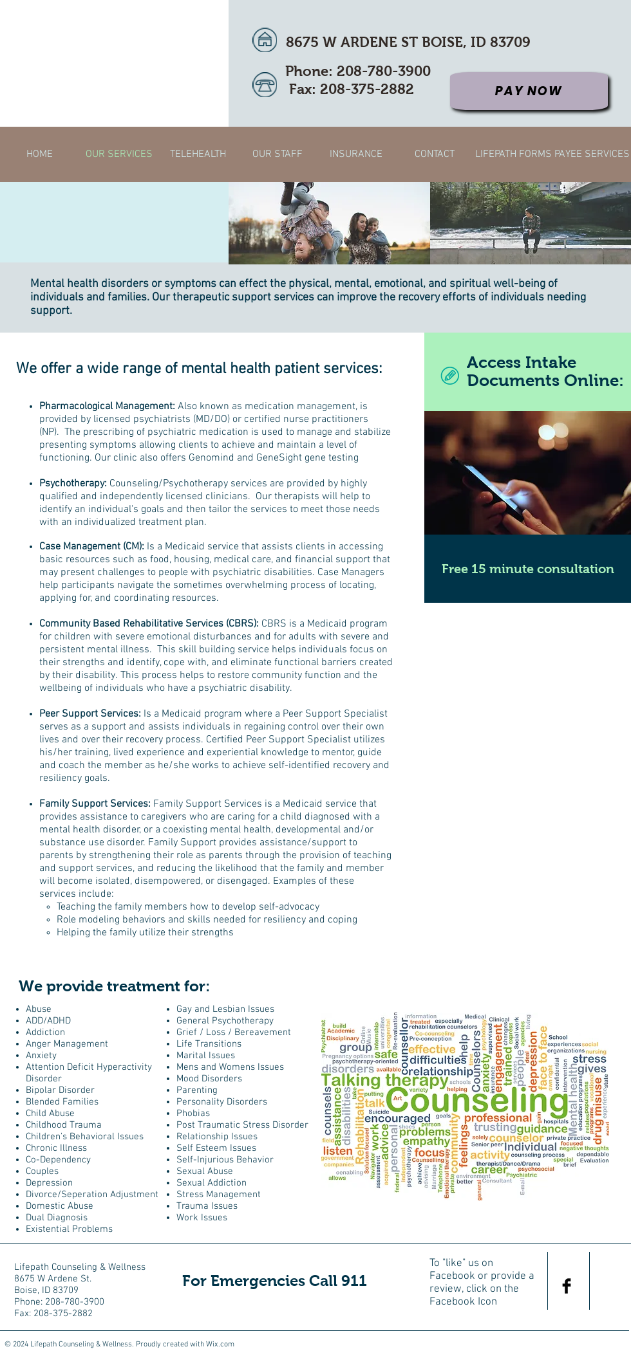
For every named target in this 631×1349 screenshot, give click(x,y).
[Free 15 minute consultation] (527, 569)
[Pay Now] (529, 91)
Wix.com (220, 1344)
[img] (329, 223)
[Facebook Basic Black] (566, 1286)
